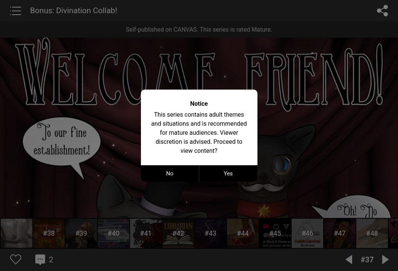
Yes (228, 173)
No (169, 173)
